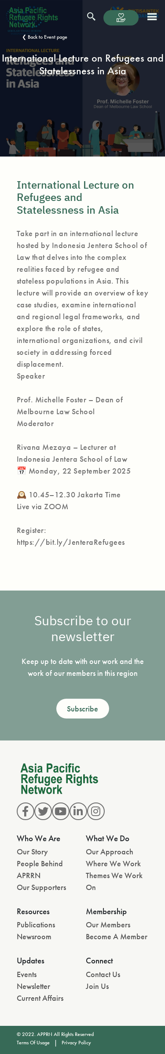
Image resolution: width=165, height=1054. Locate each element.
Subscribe (82, 709)
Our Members (108, 924)
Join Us (97, 986)
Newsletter (33, 986)
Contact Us (103, 974)
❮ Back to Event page (44, 36)
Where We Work (113, 863)
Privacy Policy (76, 1042)
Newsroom (34, 936)
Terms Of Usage (33, 1042)
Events (27, 974)
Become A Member (116, 936)
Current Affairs (40, 998)
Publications (36, 924)
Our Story (32, 851)
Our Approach (109, 851)
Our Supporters (41, 887)
